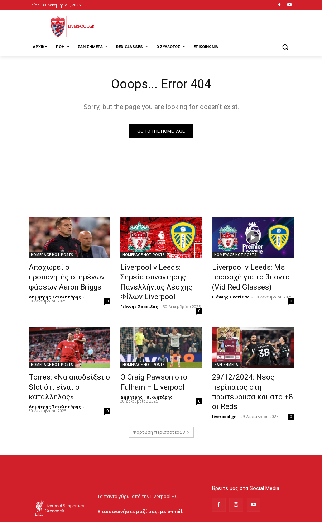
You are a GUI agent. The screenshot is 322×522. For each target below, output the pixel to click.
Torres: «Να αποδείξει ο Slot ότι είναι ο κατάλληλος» (68, 366)
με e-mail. (171, 482)
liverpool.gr (224, 387)
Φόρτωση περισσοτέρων (161, 403)
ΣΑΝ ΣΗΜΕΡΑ (226, 350)
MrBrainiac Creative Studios (90, 514)
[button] (285, 47)
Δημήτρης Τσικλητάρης (55, 293)
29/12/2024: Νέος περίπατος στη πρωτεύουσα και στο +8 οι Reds (252, 370)
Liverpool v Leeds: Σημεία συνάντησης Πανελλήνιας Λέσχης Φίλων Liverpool (155, 276)
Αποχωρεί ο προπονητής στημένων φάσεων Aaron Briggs (63, 276)
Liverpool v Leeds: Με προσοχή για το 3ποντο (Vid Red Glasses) (251, 276)
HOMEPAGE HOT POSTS (52, 256)
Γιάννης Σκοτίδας (139, 293)
